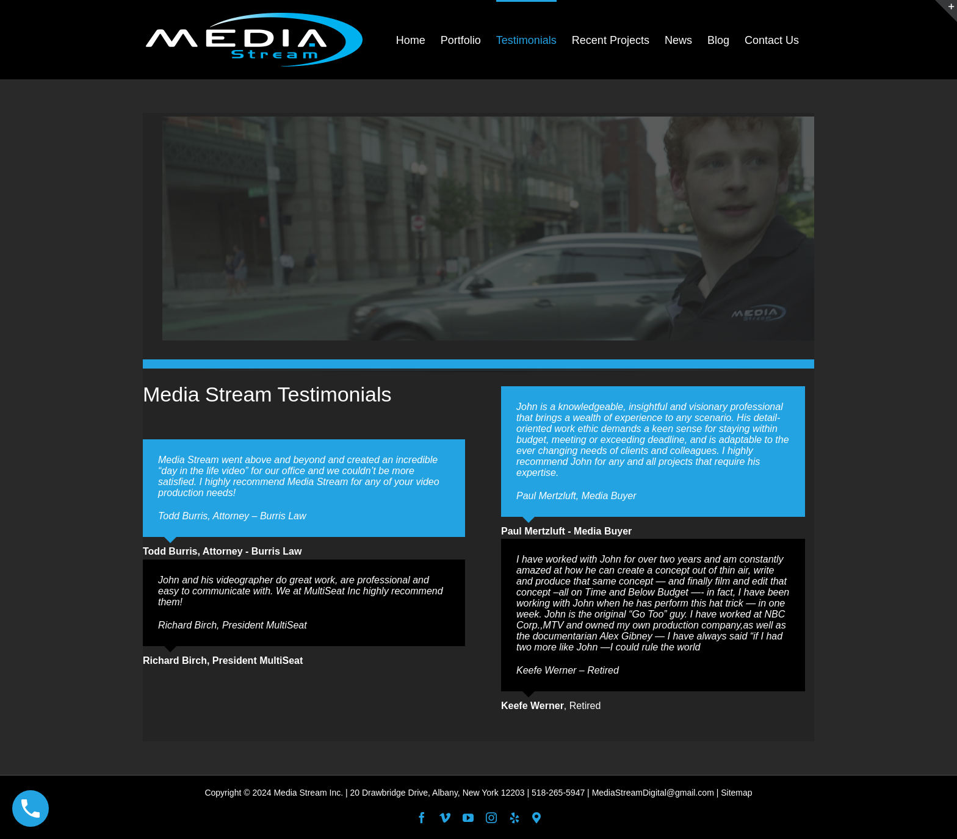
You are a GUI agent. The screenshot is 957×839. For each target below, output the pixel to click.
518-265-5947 (558, 793)
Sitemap (736, 793)
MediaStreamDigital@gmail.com (653, 793)
